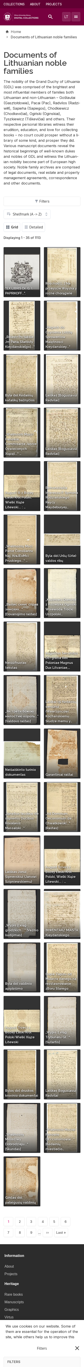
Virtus (9, 1317)
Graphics (11, 1310)
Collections (14, 4)
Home (16, 31)
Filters (42, 201)
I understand (42, 1358)
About (35, 4)
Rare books (13, 1294)
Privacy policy (34, 1347)
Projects (54, 4)
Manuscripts (14, 1302)
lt (66, 16)
